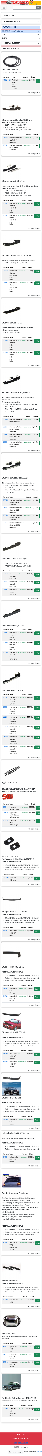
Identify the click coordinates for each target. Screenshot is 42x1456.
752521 (5, 145)
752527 (5, 282)
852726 (5, 1300)
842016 (5, 931)
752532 (5, 340)
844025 (5, 1242)
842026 (5, 988)
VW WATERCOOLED (9, 27)
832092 (6, 878)
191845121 (7, 80)
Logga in (20, 1452)
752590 (5, 697)
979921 (5, 1409)
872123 (5, 1362)
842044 (5, 1119)
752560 (5, 515)
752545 (5, 442)
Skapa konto (12, 1452)
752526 (5, 271)
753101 (5, 807)
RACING (4, 38)
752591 (5, 707)
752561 (5, 523)
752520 (5, 138)
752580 (5, 632)
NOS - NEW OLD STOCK (11, 49)
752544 (5, 434)
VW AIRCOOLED (8, 15)
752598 (5, 737)
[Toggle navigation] (4, 8)
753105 (5, 812)
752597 (5, 727)
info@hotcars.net (21, 1443)
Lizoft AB (39, 1451)
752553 (5, 500)
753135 (5, 820)
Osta (38, 81)
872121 (5, 1346)
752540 (5, 419)
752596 (5, 717)
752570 (5, 574)
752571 (5, 582)
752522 (5, 203)
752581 (5, 642)
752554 (5, 508)
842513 (5, 1157)
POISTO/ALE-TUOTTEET (11, 43)
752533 (5, 352)
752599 (5, 747)
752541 (5, 427)
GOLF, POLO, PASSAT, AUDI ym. (12, 31)
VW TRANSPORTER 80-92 (12, 21)
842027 (5, 996)
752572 (5, 589)
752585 (5, 652)
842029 (5, 1062)
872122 (5, 1354)
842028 (5, 1054)
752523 (5, 215)
